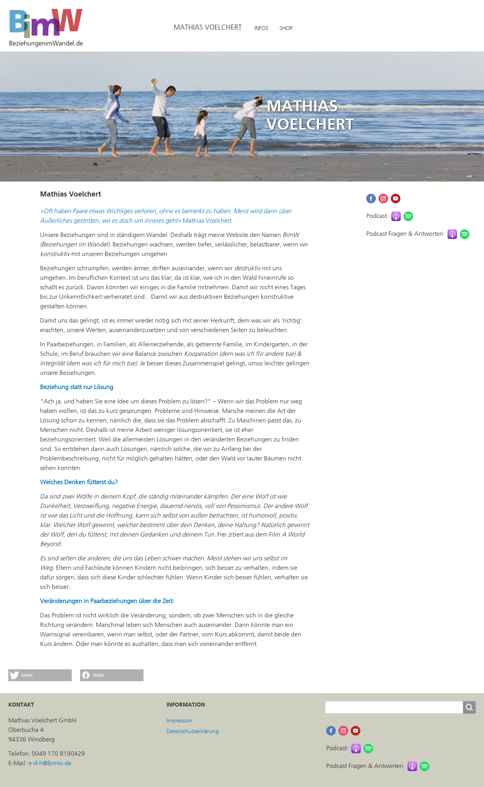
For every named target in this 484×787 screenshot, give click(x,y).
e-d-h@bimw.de (50, 763)
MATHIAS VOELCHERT (208, 27)
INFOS (261, 28)
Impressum (179, 720)
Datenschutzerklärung (192, 731)
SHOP (286, 28)
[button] (40, 675)
